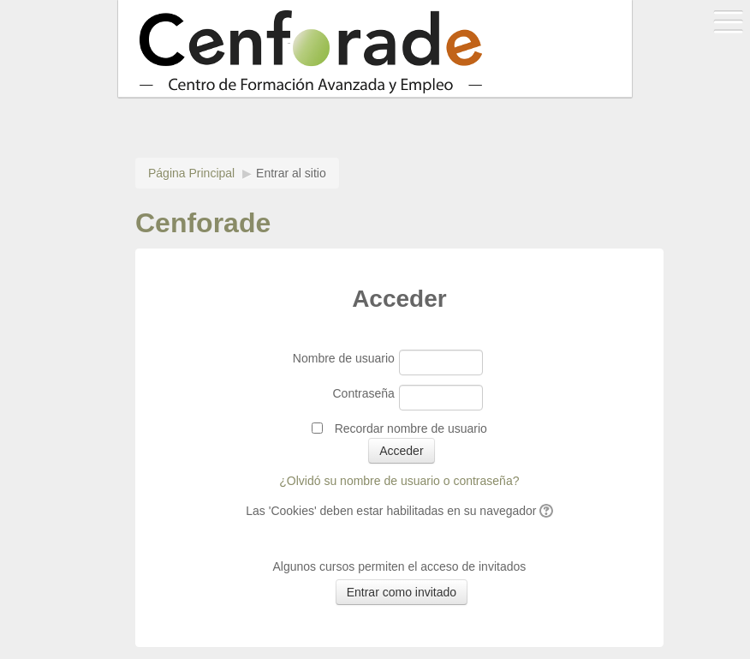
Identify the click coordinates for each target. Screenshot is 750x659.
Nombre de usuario (344, 358)
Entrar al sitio (291, 173)
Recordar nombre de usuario (411, 428)
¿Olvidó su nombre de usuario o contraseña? (399, 481)
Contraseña (364, 393)
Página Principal (191, 173)
